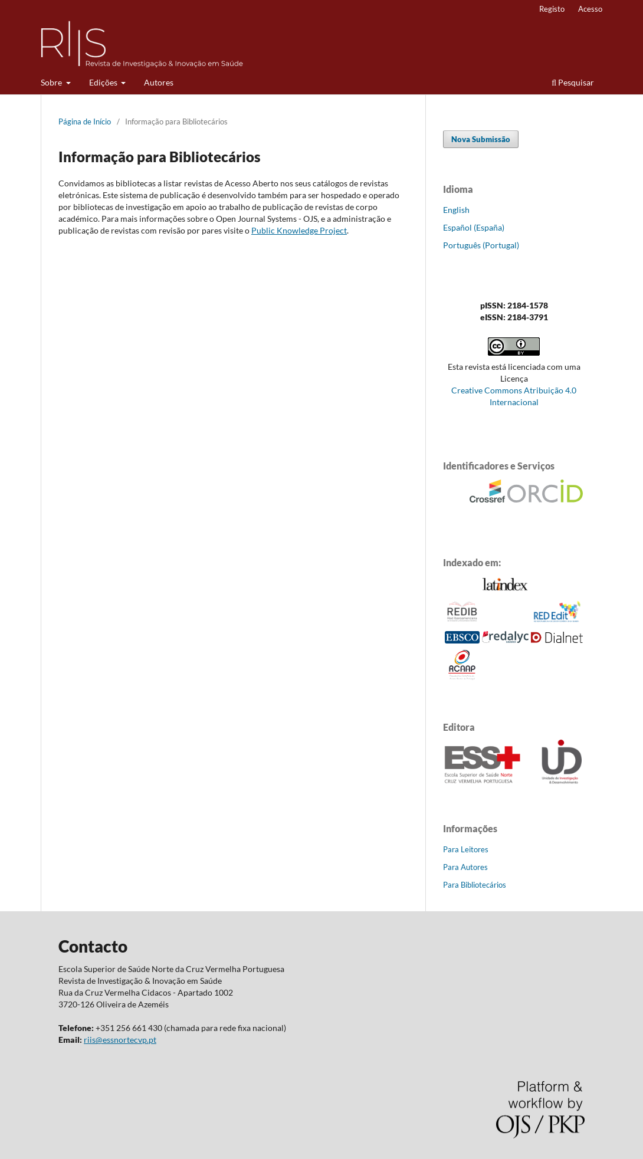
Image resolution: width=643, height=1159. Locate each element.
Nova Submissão (480, 139)
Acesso (590, 9)
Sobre (52, 82)
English (456, 210)
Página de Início (84, 121)
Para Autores (465, 867)
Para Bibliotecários (474, 884)
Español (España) (473, 227)
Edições (104, 82)
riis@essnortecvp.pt (120, 1040)
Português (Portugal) (481, 245)
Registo (552, 9)
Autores (158, 82)
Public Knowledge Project (299, 230)
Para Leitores (465, 849)
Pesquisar (573, 82)
